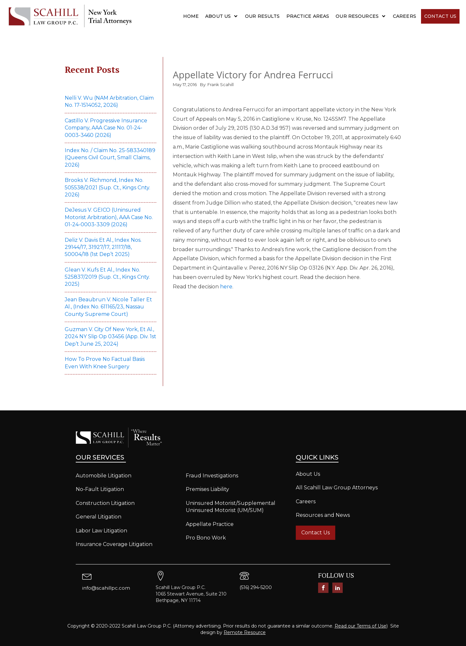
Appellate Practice (210, 524)
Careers (404, 16)
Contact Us (440, 16)
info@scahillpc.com (106, 588)
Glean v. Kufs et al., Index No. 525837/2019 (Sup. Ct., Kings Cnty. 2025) (107, 277)
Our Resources (357, 16)
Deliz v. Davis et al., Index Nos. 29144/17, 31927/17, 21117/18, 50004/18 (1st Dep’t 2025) (103, 247)
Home (191, 16)
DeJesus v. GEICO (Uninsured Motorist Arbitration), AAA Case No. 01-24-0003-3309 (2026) (109, 217)
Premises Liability (207, 489)
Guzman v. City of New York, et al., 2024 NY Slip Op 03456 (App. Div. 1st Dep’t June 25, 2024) (110, 336)
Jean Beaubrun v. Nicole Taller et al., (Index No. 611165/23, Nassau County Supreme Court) (108, 306)
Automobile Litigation (103, 476)
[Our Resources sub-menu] (385, 16)
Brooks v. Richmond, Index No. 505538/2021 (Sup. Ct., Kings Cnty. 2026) (107, 187)
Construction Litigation (105, 503)
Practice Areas (307, 16)
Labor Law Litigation (101, 531)
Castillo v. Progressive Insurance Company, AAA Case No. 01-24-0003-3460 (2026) (106, 127)
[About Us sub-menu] (237, 16)
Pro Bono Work (206, 538)
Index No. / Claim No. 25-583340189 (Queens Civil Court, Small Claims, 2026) (110, 157)
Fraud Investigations (212, 476)
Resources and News (323, 515)
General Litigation (98, 517)
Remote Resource (245, 632)
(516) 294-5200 (255, 587)
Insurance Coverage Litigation (114, 544)
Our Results (262, 16)
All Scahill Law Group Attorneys (337, 487)
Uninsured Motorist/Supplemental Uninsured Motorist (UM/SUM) (230, 506)
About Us (218, 16)
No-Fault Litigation (100, 489)
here (226, 287)
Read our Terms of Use (360, 626)
